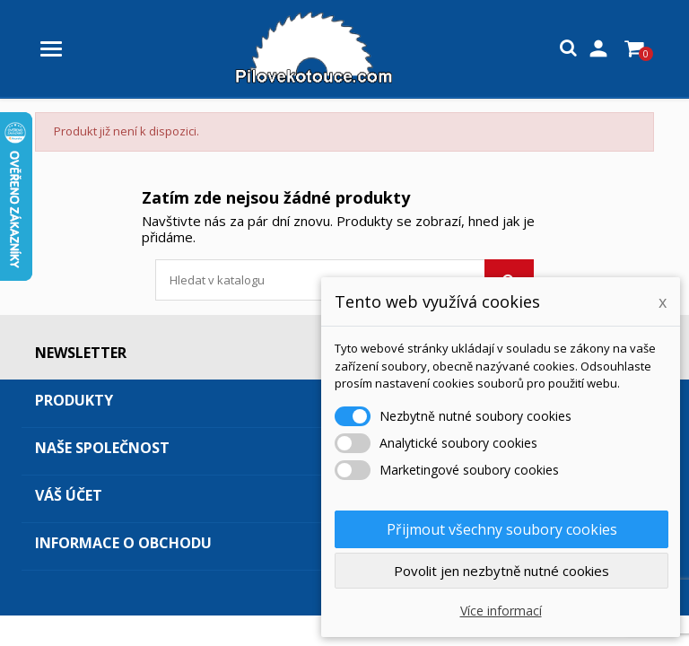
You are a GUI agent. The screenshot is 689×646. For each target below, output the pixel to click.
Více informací (501, 610)
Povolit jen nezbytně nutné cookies (501, 571)
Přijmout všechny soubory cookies (502, 529)
